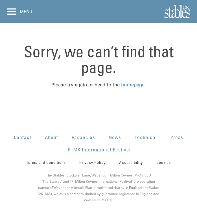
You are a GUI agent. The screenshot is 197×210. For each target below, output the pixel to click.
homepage (133, 85)
